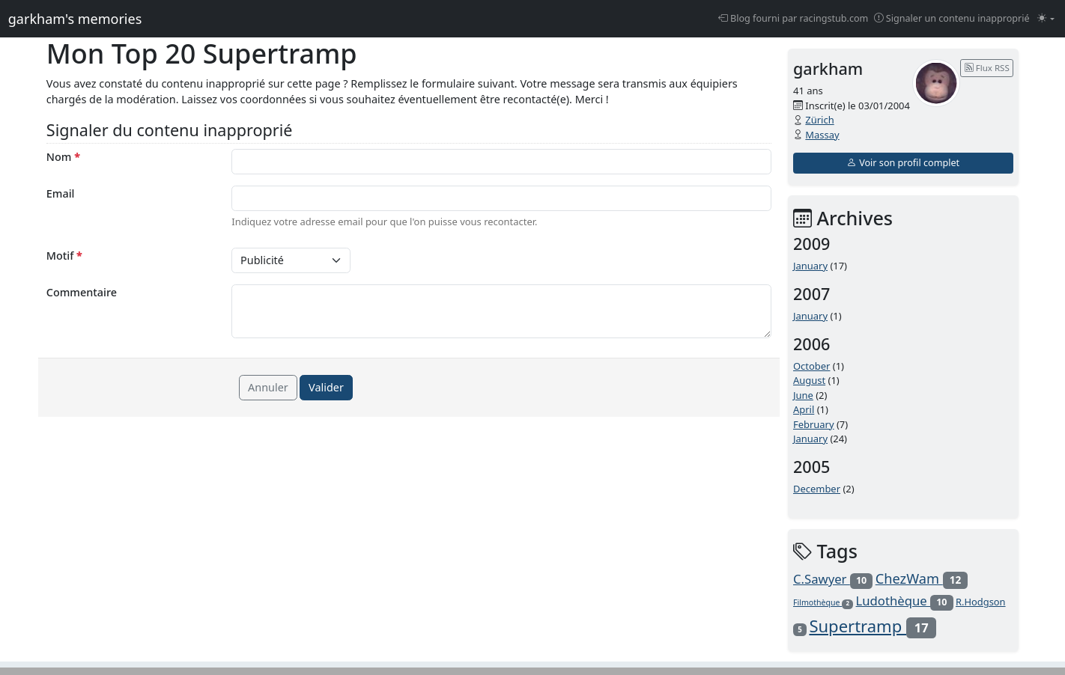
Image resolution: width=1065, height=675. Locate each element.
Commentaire (81, 292)
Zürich (819, 119)
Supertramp (872, 625)
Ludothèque (904, 600)
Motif (64, 255)
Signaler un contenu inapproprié (952, 18)
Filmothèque (823, 602)
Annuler (268, 387)
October (811, 366)
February (813, 424)
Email (60, 193)
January (810, 265)
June (803, 395)
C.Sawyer (833, 578)
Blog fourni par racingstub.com (793, 18)
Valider (326, 387)
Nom (63, 157)
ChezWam (922, 578)
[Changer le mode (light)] (1046, 19)
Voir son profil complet (903, 162)
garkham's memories (75, 19)
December (816, 488)
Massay (822, 134)
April (803, 409)
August (809, 380)
